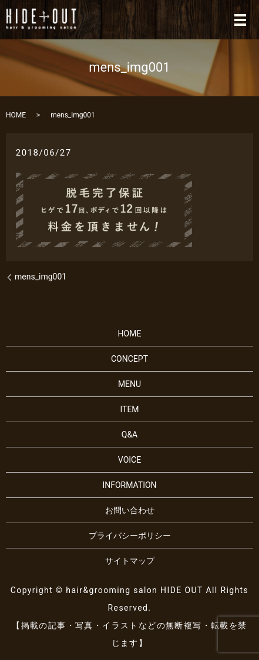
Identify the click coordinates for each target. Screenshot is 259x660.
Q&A (129, 434)
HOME (16, 115)
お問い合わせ (129, 510)
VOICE (129, 459)
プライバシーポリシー (130, 535)
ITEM (129, 409)
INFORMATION (129, 485)
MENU (129, 384)
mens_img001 (40, 276)
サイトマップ (129, 560)
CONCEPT (129, 358)
